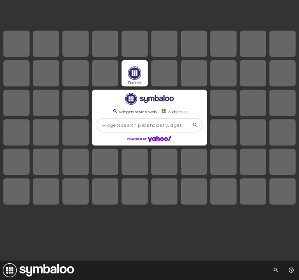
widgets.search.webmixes (188, 111)
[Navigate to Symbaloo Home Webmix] (37, 270)
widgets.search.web (134, 111)
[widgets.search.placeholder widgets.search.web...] (149, 125)
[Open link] (134, 73)
